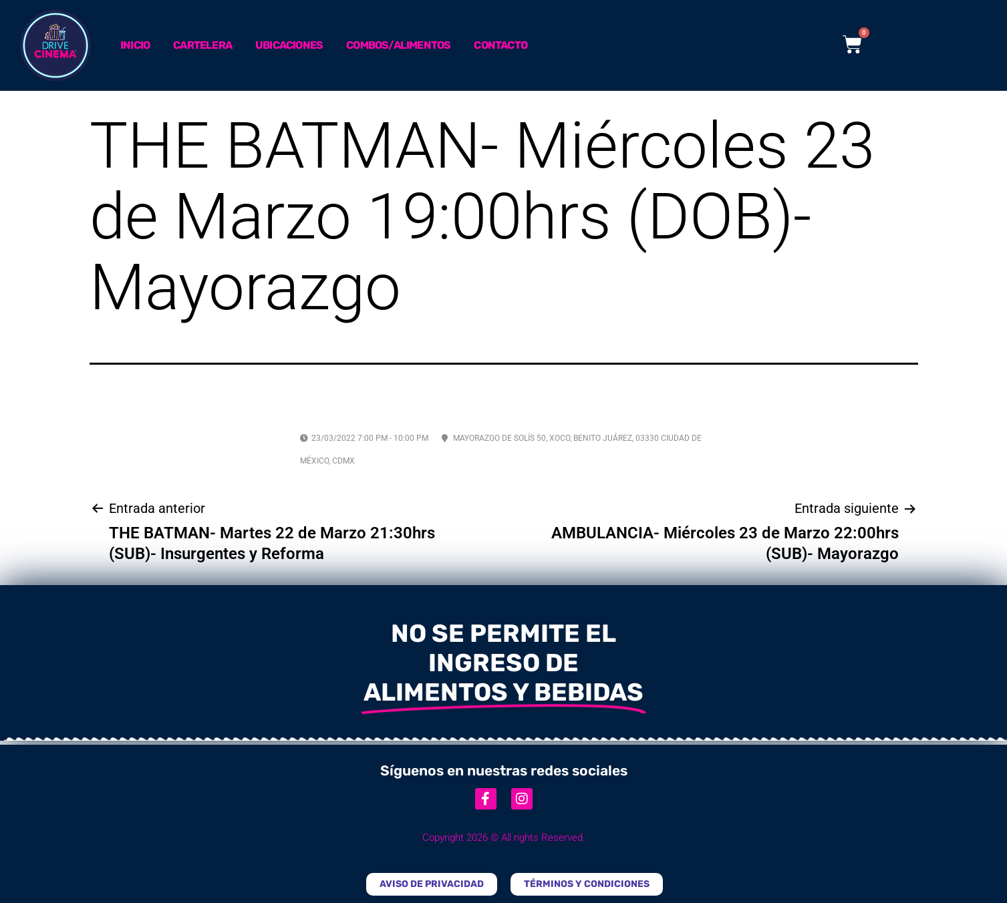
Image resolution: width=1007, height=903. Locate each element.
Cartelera (202, 45)
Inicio (135, 45)
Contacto (500, 45)
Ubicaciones (289, 45)
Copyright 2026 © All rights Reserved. (503, 838)
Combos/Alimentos (398, 45)
